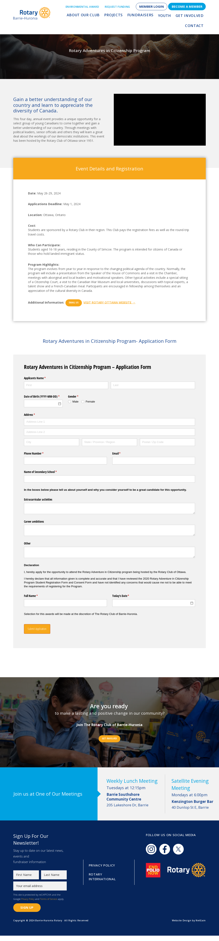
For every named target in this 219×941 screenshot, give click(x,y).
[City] (51, 442)
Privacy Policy (27, 904)
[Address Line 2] (109, 432)
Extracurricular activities (38, 499)
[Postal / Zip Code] (167, 442)
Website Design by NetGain (189, 925)
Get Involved (169, 16)
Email (121, 453)
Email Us (76, 302)
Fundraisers (124, 16)
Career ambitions (34, 521)
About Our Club (73, 16)
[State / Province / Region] (109, 442)
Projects (100, 16)
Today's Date (125, 596)
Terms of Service (48, 904)
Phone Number (38, 453)
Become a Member (187, 6)
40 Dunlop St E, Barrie (194, 807)
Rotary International (102, 881)
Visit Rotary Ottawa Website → (117, 302)
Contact (195, 16)
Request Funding (117, 7)
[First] (66, 385)
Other (27, 543)
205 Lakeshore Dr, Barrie (133, 800)
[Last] (153, 385)
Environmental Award (82, 7)
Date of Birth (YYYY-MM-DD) (43, 396)
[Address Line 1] (109, 422)
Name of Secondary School (45, 472)
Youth (146, 16)
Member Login (151, 6)
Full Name (36, 596)
